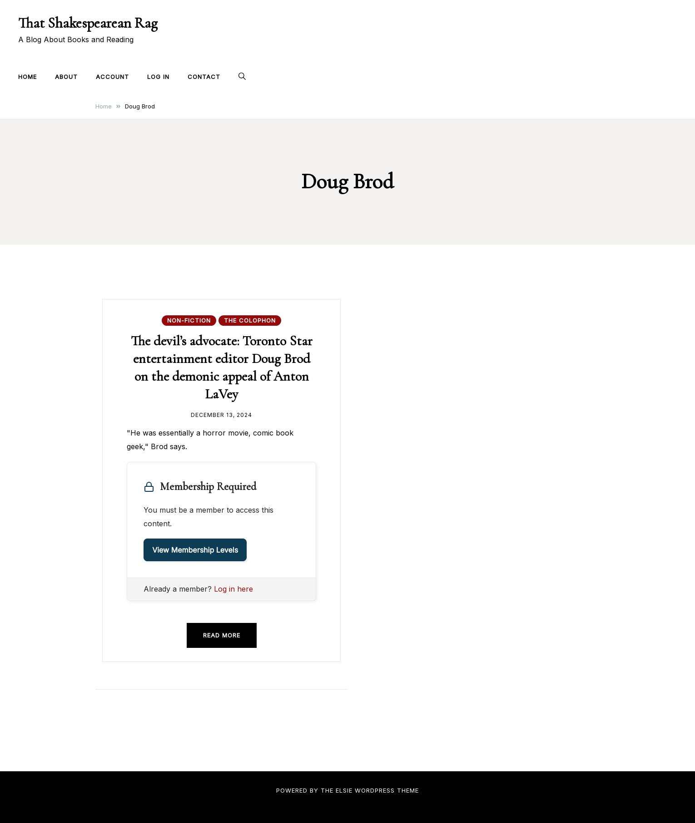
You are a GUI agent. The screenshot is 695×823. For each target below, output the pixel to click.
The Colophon (250, 320)
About (66, 76)
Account (112, 76)
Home (27, 76)
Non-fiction (189, 320)
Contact (204, 76)
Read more (221, 635)
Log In (158, 76)
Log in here (233, 588)
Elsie (344, 790)
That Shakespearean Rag (88, 23)
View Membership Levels (195, 549)
